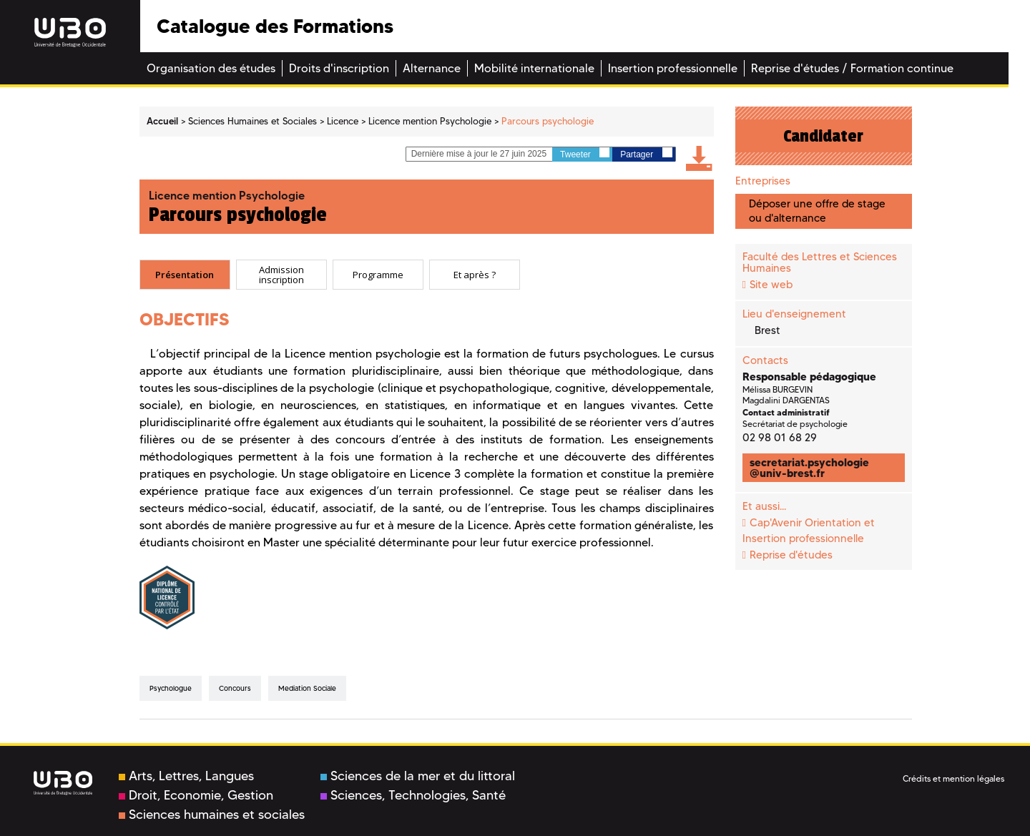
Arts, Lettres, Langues (186, 776)
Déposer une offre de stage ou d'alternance (817, 210)
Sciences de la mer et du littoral (417, 776)
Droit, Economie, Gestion (196, 795)
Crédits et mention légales (953, 778)
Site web (771, 284)
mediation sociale (307, 688)
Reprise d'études (791, 555)
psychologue (170, 688)
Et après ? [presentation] (474, 274)
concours (235, 688)
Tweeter (584, 153)
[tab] (184, 275)
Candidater (823, 136)
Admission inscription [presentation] (281, 274)
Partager (646, 153)
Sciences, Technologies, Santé (413, 795)
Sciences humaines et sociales (212, 814)
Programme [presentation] (378, 274)
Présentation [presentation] (184, 274)
